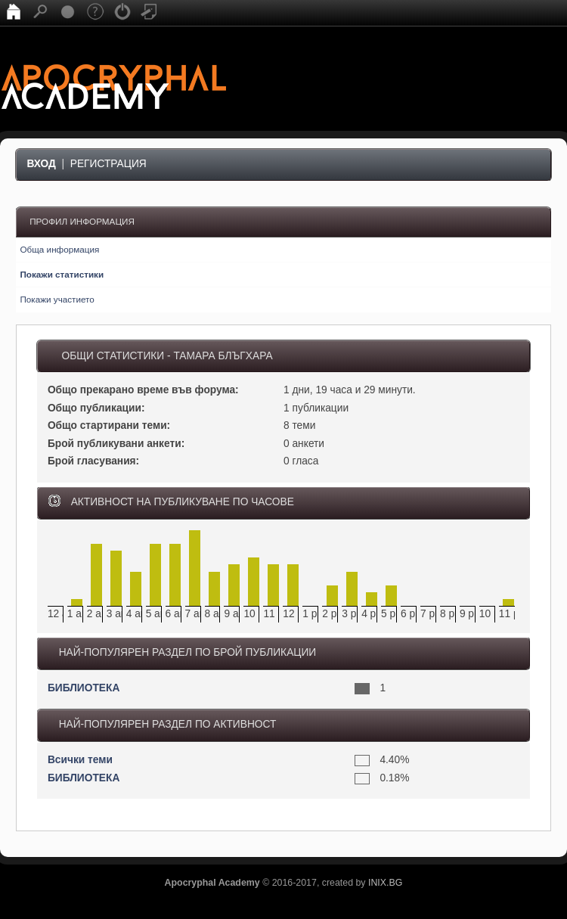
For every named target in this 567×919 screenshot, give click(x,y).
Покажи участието (57, 299)
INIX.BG (385, 882)
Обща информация (59, 249)
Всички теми (80, 759)
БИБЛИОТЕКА (83, 688)
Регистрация (108, 163)
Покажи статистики (62, 274)
